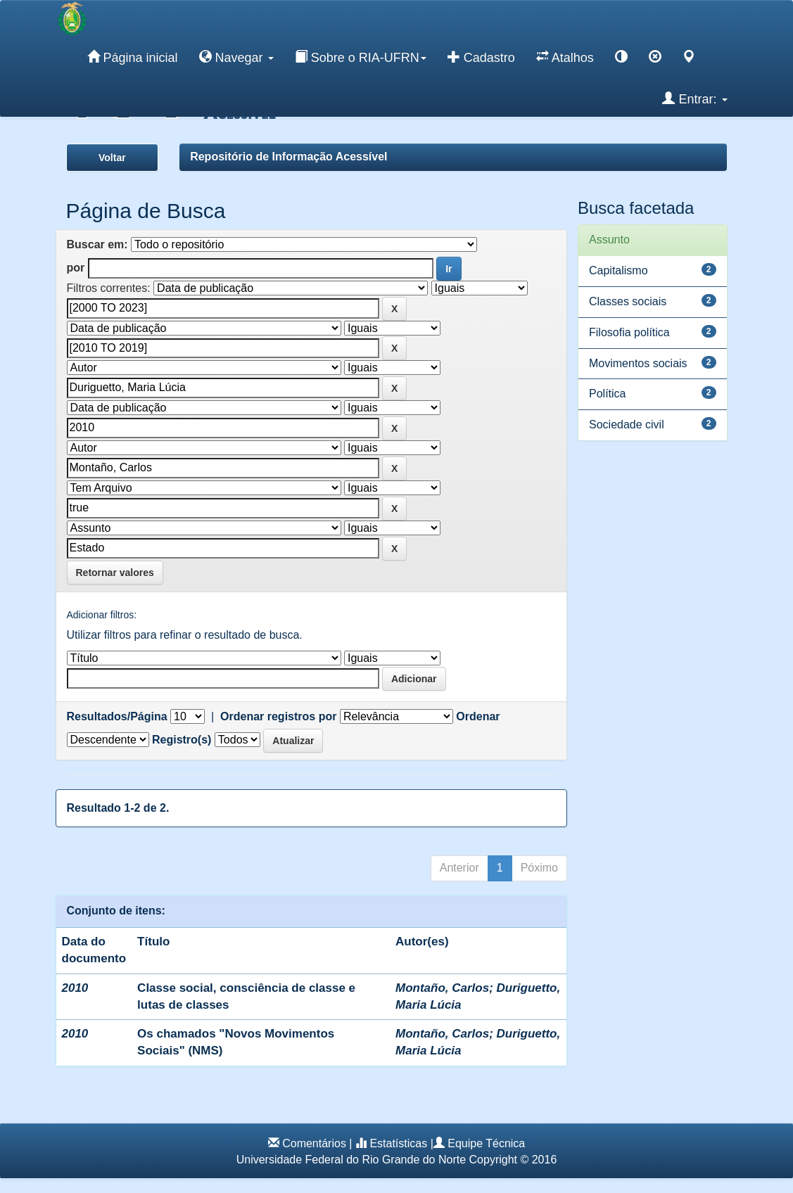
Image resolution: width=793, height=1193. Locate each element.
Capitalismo (618, 270)
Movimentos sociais (638, 363)
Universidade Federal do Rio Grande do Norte (351, 1160)
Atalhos (565, 57)
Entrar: (694, 98)
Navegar (236, 57)
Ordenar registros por (278, 716)
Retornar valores (115, 572)
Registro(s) (181, 740)
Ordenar (478, 716)
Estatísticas (398, 1143)
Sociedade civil (626, 424)
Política (607, 394)
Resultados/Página (117, 716)
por (76, 268)
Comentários (314, 1143)
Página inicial (132, 57)
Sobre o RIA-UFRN (360, 57)
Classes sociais (627, 301)
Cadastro (481, 57)
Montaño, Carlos (442, 988)
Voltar (112, 157)
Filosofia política (629, 332)
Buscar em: (97, 244)
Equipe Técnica (486, 1143)
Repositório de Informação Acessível (288, 156)
